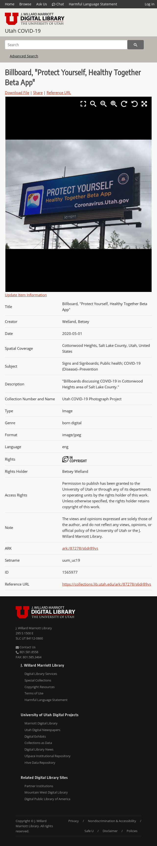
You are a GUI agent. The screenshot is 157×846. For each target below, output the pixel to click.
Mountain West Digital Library (46, 792)
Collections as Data (38, 743)
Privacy (73, 821)
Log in (150, 4)
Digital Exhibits (35, 736)
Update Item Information (26, 294)
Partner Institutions (38, 786)
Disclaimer (110, 831)
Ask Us (41, 4)
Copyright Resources (39, 687)
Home (9, 4)
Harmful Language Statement (93, 4)
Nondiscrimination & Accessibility (112, 821)
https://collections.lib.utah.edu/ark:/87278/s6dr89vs (106, 584)
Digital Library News (38, 749)
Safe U (89, 831)
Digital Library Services (40, 673)
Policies (132, 831)
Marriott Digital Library (41, 723)
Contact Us (26, 647)
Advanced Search (24, 56)
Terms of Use (33, 693)
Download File (17, 92)
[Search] (66, 44)
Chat (58, 4)
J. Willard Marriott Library (34, 628)
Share (38, 92)
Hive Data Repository (39, 762)
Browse (25, 4)
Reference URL (59, 92)
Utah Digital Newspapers (42, 730)
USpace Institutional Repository (47, 756)
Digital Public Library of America (47, 799)
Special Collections (37, 680)
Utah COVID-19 (23, 30)
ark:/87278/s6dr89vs (80, 548)
